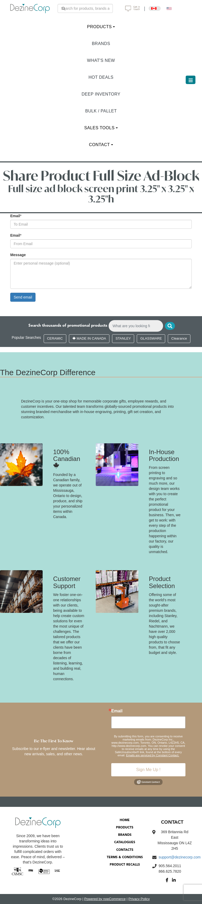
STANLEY (123, 338)
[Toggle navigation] (190, 80)
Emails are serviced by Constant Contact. (152, 755)
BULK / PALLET (101, 111)
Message (18, 255)
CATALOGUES (124, 842)
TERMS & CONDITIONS (125, 857)
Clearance (179, 338)
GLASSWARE (151, 338)
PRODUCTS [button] (99, 26)
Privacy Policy (139, 899)
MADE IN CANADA (89, 338)
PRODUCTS (124, 827)
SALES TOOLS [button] (99, 128)
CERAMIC (55, 338)
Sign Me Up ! (148, 769)
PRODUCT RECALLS (125, 864)
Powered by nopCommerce (105, 899)
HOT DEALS (101, 77)
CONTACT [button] (99, 144)
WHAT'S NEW (101, 60)
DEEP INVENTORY (101, 94)
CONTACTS (124, 850)
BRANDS (101, 43)
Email (15, 216)
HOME (125, 820)
